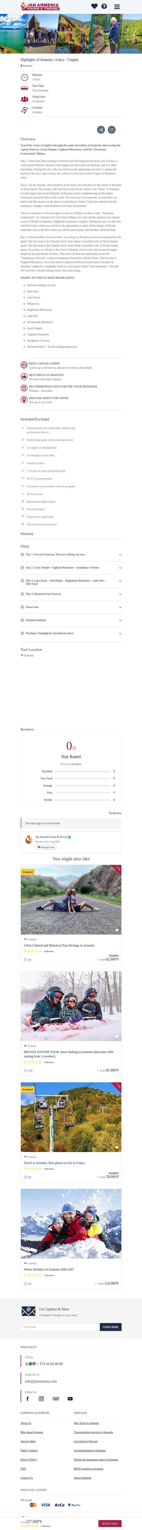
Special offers (28, 1441)
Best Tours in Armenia (86, 1423)
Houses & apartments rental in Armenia (96, 1459)
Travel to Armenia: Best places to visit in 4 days (54, 1163)
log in (39, 823)
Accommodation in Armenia (90, 1450)
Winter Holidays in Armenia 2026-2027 (49, 1269)
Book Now (110, 1523)
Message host (46, 847)
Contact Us (27, 1477)
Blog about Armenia (32, 1432)
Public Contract (29, 1450)
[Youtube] (70, 1399)
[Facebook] (28, 1399)
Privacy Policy (29, 1459)
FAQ (23, 1468)
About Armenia (82, 1477)
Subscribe (110, 1327)
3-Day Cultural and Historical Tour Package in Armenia (59, 945)
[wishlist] (94, 7)
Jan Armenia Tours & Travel (51, 837)
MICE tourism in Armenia (88, 1468)
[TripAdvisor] (56, 1399)
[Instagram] (42, 1399)
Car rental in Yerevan (86, 1441)
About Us (26, 1423)
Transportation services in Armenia (93, 1432)
